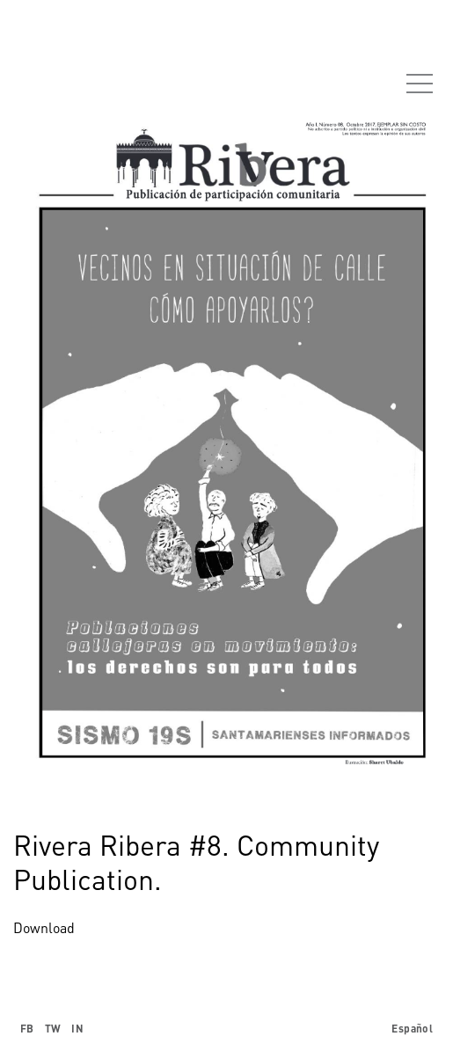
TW (53, 1028)
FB (27, 1028)
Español (412, 1028)
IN (77, 1028)
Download (44, 928)
